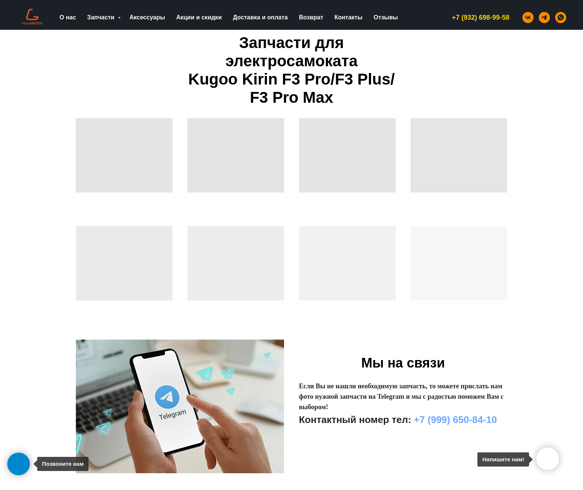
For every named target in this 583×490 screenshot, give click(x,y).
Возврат (311, 17)
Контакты (348, 17)
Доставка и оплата (260, 17)
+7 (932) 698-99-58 (480, 17)
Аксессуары (147, 17)
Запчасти (101, 17)
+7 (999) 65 (439, 419)
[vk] (528, 17)
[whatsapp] (560, 17)
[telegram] (544, 17)
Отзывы (386, 17)
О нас (67, 17)
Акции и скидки (199, 17)
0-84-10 (480, 419)
